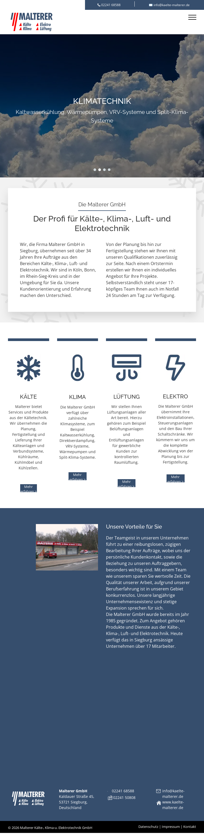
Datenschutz (148, 826)
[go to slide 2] (99, 169)
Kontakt (189, 826)
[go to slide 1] (95, 169)
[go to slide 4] (109, 169)
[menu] (192, 17)
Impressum (171, 826)
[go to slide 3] (104, 169)
